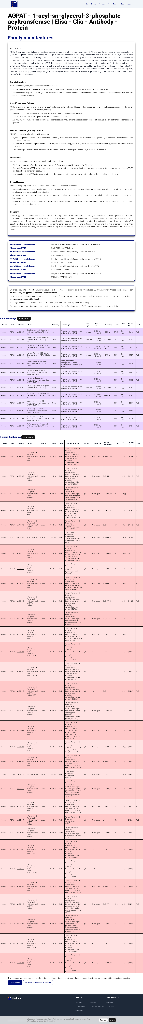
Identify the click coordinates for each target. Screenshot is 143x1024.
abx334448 (20, 943)
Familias (93, 1002)
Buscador (78, 1002)
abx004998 (20, 618)
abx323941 (20, 886)
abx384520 (20, 347)
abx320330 (20, 476)
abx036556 (20, 583)
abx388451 (20, 395)
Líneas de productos (97, 1006)
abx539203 (20, 380)
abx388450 (20, 387)
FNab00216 (20, 774)
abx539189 (20, 372)
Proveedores (126, 4)
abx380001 (20, 332)
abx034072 (20, 789)
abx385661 (20, 355)
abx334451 (20, 652)
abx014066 (20, 924)
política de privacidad (48, 1021)
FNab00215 (20, 537)
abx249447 (20, 820)
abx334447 (20, 869)
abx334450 (20, 671)
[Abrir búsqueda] (87, 4)
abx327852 (20, 806)
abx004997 (20, 510)
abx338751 (20, 963)
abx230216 (20, 747)
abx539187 (20, 403)
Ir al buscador (15, 983)
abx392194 (20, 340)
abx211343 (20, 569)
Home (93, 4)
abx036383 (20, 634)
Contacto (102, 4)
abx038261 (20, 494)
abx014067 (20, 730)
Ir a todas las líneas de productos (38, 983)
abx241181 (20, 832)
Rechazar (103, 1020)
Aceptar (112, 1020)
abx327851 (20, 761)
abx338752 (20, 711)
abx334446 (20, 849)
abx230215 (20, 553)
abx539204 (20, 418)
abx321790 (20, 601)
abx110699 (20, 525)
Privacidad (110, 1006)
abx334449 (20, 691)
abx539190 (20, 410)
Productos (113, 4)
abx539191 (20, 426)
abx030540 (20, 904)
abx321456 (20, 456)
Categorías (79, 1010)
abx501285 (20, 364)
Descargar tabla (24, 319)
